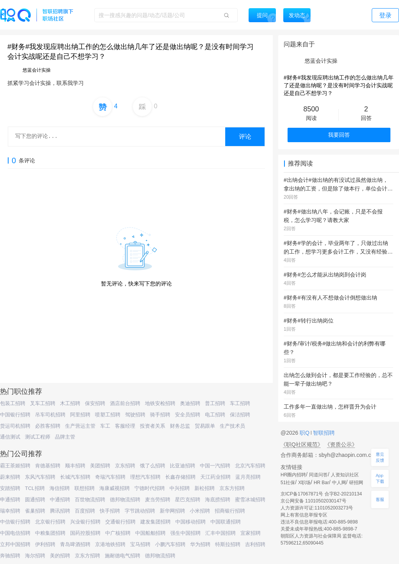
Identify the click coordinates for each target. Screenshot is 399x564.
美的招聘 (60, 556)
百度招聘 (85, 511)
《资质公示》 (341, 444)
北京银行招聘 (50, 522)
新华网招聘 (172, 511)
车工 (105, 426)
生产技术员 (232, 426)
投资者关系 (152, 426)
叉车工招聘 (42, 403)
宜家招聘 (250, 533)
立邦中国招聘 (15, 544)
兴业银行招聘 (85, 522)
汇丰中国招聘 (220, 533)
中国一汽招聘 (215, 466)
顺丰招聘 (75, 466)
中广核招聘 (118, 533)
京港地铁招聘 (110, 544)
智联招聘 (323, 433)
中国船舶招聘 (150, 533)
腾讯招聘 (60, 511)
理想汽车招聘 (145, 477)
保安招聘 (95, 403)
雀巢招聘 (35, 511)
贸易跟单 (205, 426)
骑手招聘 (160, 415)
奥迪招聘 (190, 403)
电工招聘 (215, 415)
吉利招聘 (255, 544)
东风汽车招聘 (40, 477)
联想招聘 (84, 488)
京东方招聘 (232, 488)
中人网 (339, 482)
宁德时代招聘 (149, 488)
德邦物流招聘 (125, 499)
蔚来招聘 (10, 477)
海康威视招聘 (114, 488)
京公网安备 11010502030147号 (313, 501)
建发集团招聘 (155, 522)
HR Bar (321, 482)
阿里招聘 (80, 415)
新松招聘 (204, 488)
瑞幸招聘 (10, 511)
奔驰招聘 (10, 556)
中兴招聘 (179, 488)
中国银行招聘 (15, 415)
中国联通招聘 (225, 522)
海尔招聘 (35, 556)
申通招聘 (10, 499)
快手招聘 (110, 511)
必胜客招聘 (47, 426)
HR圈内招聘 (293, 475)
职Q (305, 433)
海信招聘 (59, 488)
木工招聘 (70, 403)
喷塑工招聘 (107, 415)
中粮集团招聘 (50, 533)
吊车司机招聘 (50, 415)
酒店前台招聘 (125, 403)
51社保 (288, 482)
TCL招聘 (35, 488)
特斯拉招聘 (227, 544)
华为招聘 (200, 544)
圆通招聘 (35, 499)
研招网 (356, 482)
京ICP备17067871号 (302, 494)
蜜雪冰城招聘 (250, 499)
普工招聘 (215, 403)
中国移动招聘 (190, 522)
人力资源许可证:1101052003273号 (317, 508)
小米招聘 (200, 511)
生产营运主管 (80, 426)
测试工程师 (37, 437)
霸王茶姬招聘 (15, 466)
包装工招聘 (12, 403)
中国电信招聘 (15, 533)
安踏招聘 (10, 488)
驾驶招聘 (135, 415)
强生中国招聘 (185, 533)
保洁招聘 (240, 415)
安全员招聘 (187, 415)
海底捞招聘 (217, 499)
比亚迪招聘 (182, 466)
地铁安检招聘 (160, 403)
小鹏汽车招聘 (170, 544)
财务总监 (180, 426)
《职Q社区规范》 (302, 444)
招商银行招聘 (230, 511)
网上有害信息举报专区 (304, 515)
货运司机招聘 (15, 426)
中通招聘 (60, 499)
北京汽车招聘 (250, 466)
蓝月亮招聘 (248, 477)
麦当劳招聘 (157, 499)
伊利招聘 (45, 544)
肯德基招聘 (47, 466)
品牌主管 (65, 437)
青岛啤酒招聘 (75, 544)
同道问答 (318, 475)
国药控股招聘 (85, 533)
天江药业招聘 (215, 477)
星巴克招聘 (187, 499)
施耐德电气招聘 (122, 556)
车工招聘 (240, 403)
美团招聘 (100, 466)
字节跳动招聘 (140, 511)
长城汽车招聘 (75, 477)
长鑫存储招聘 (180, 477)
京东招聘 (125, 466)
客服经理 (125, 426)
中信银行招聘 (15, 522)
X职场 (304, 482)
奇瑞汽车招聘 (110, 477)
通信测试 (10, 437)
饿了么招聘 (152, 466)
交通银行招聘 (120, 522)
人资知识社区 (345, 475)
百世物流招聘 (90, 499)
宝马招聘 (140, 544)
